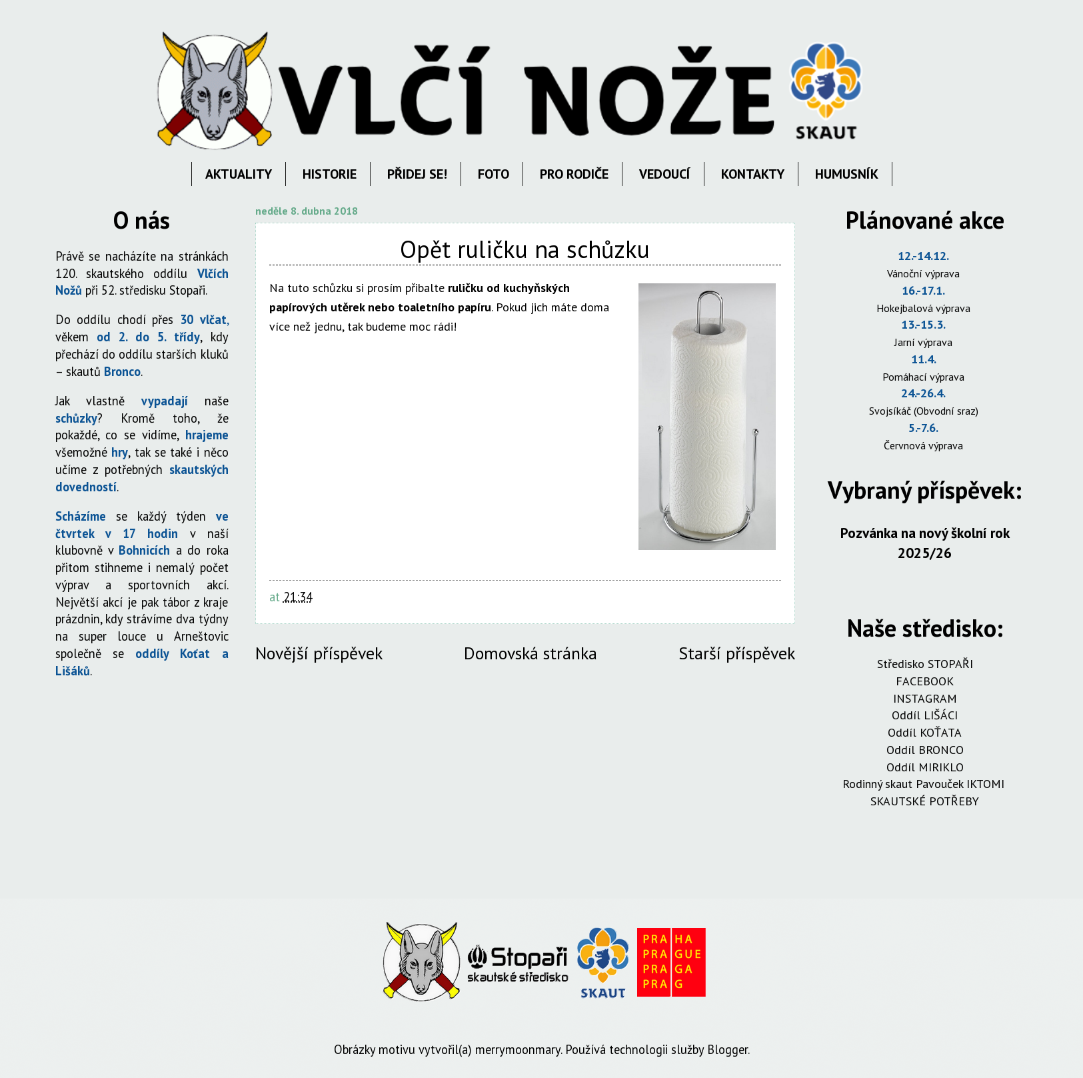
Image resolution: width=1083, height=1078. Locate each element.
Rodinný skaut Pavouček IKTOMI (925, 783)
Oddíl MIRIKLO (925, 767)
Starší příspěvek (736, 653)
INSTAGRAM (925, 698)
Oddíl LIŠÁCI (925, 715)
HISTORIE (330, 174)
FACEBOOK (925, 681)
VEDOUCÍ (664, 174)
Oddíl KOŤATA (925, 732)
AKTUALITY (238, 174)
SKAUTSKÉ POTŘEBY (924, 801)
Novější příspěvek (319, 653)
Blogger (727, 1049)
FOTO (493, 174)
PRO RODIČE (574, 174)
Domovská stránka (530, 653)
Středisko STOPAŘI (925, 663)
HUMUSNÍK (846, 174)
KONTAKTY (752, 174)
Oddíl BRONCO (925, 749)
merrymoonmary (517, 1049)
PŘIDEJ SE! (417, 174)
